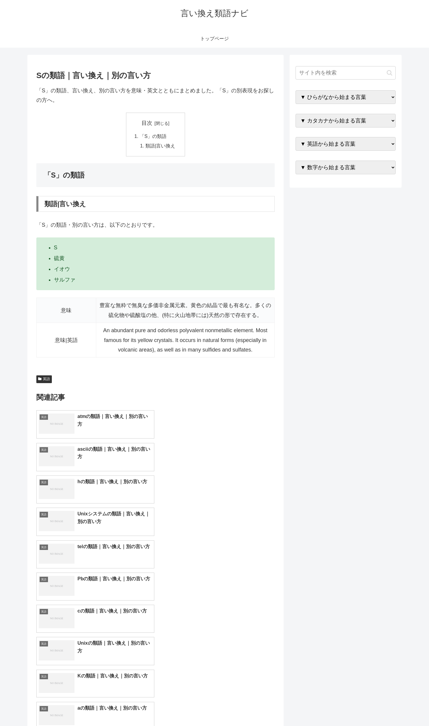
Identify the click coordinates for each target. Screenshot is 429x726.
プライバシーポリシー (375, 707)
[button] (389, 72)
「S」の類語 (153, 136)
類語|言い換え (160, 146)
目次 (147, 123)
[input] (346, 73)
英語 (44, 379)
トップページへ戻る (329, 707)
